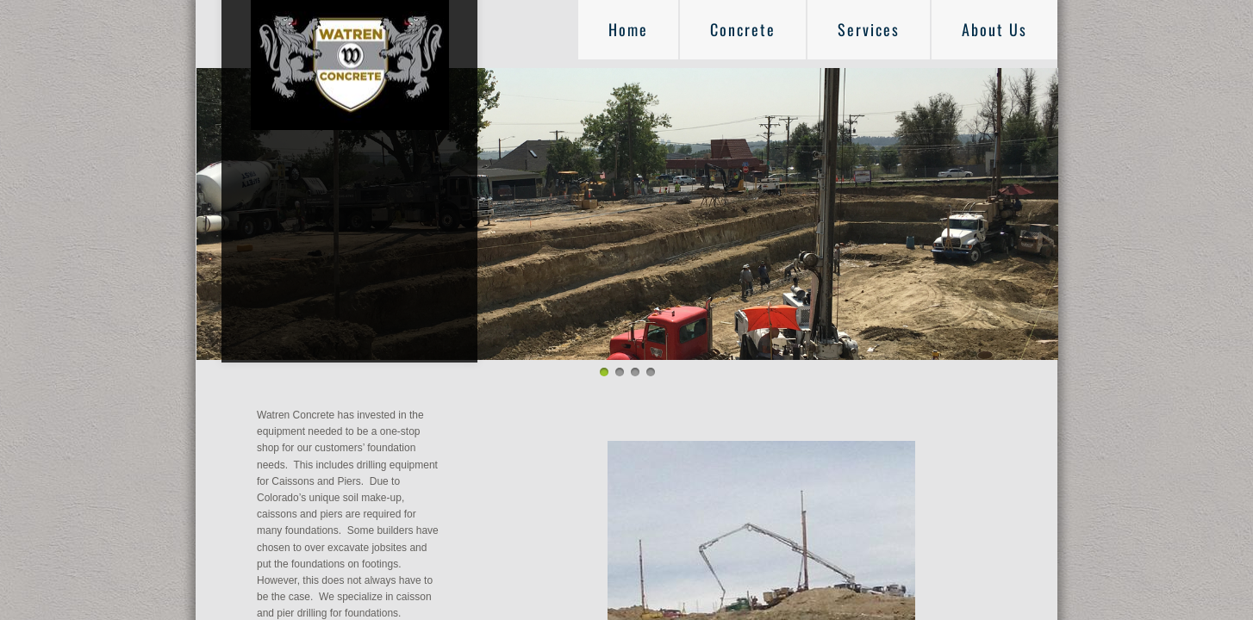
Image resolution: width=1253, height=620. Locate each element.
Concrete (743, 29)
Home (628, 29)
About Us (994, 29)
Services (869, 29)
